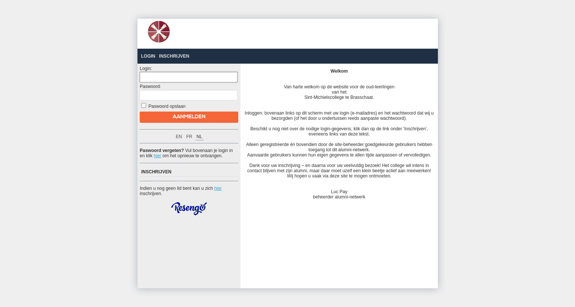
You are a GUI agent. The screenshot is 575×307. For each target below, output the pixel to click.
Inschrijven (174, 56)
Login (148, 56)
